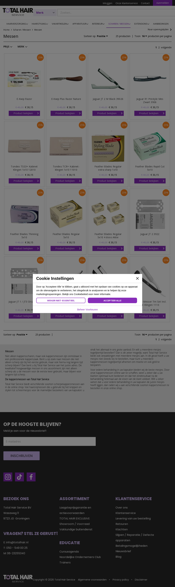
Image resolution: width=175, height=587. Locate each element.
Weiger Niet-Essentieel (61, 300)
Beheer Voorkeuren (87, 309)
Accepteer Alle (112, 300)
